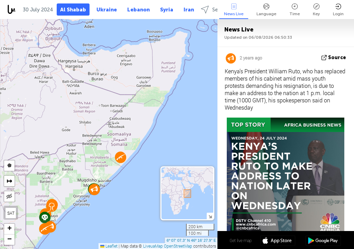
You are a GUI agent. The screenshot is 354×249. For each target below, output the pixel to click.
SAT (11, 213)
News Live (233, 9)
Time (294, 9)
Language (266, 9)
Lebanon (138, 10)
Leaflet (109, 246)
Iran (189, 10)
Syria (166, 10)
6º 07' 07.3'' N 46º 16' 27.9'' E (191, 240)
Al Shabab (73, 10)
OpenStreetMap (178, 246)
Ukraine (106, 10)
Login (338, 9)
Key (316, 9)
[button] (45, 229)
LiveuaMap (153, 246)
